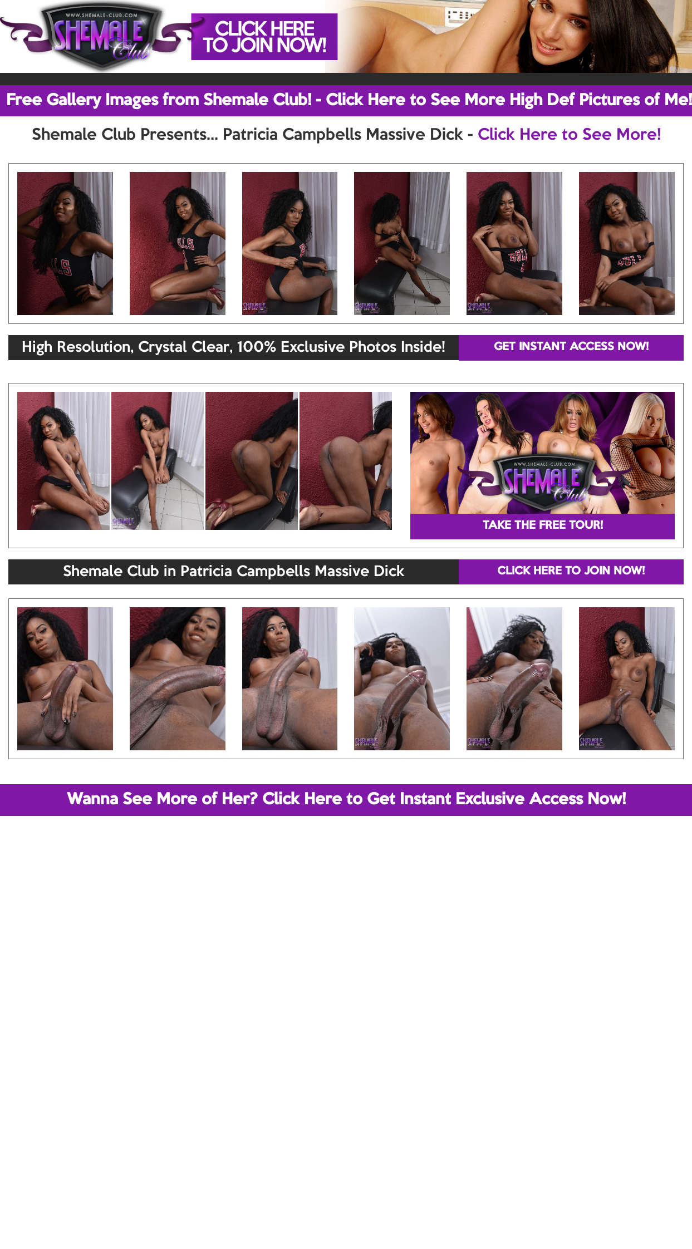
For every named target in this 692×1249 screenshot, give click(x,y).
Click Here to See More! (569, 135)
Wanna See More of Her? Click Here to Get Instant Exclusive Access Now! (346, 800)
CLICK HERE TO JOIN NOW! (571, 572)
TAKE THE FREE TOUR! (543, 526)
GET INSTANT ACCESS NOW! (571, 347)
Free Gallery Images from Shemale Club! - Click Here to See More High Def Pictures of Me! (349, 101)
